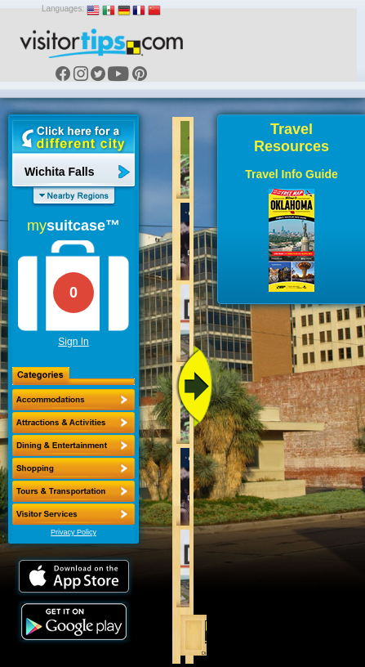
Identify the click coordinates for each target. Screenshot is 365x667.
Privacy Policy (73, 532)
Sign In (73, 341)
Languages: (63, 8)
